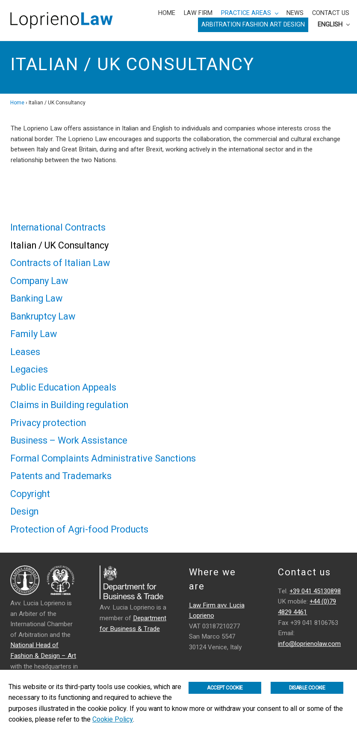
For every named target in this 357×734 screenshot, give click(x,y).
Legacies (29, 369)
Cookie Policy (112, 719)
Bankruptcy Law (42, 316)
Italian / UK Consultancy (59, 245)
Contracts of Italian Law (60, 263)
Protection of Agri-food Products (79, 529)
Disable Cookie (307, 688)
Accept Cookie (224, 688)
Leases (25, 352)
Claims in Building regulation (69, 405)
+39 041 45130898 (315, 591)
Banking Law (36, 298)
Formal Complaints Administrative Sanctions (103, 458)
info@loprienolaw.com (309, 643)
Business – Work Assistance (68, 440)
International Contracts (58, 227)
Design (24, 511)
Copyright (30, 494)
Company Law (39, 281)
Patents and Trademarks (61, 476)
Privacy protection (48, 423)
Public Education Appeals (63, 387)
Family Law (33, 334)
